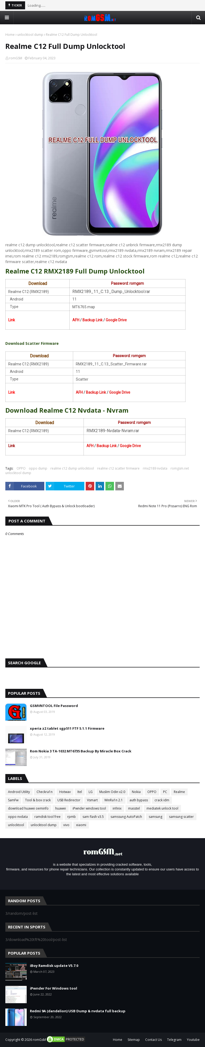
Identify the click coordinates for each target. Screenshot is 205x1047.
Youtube (193, 1039)
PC (165, 792)
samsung (155, 816)
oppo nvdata (18, 816)
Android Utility (19, 792)
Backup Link (92, 320)
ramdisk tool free (47, 816)
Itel (79, 792)
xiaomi (81, 825)
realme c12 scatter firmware (118, 468)
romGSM (15, 58)
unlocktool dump (30, 34)
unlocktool (16, 825)
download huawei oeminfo (28, 808)
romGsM (39, 1039)
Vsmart (92, 800)
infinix (117, 808)
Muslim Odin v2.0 (112, 792)
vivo (66, 825)
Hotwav (65, 792)
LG (91, 792)
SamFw (13, 800)
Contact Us (153, 1039)
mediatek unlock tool (162, 808)
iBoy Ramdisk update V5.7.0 (54, 965)
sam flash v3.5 (93, 816)
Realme (179, 792)
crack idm (162, 800)
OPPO (21, 468)
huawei (60, 808)
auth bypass (138, 800)
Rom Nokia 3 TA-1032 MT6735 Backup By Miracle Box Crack (80, 751)
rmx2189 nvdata (155, 468)
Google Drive (116, 320)
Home (10, 34)
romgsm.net (180, 468)
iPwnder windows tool (89, 808)
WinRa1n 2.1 (113, 800)
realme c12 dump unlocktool (72, 468)
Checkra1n (45, 792)
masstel (134, 808)
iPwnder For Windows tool (53, 988)
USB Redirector (68, 800)
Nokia (136, 792)
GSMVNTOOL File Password (54, 705)
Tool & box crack (38, 800)
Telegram (174, 1039)
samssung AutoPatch (126, 816)
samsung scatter (181, 816)
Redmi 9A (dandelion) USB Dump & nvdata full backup (77, 1011)
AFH (75, 320)
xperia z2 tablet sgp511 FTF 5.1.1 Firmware (67, 728)
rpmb (71, 816)
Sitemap (134, 1039)
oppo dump (38, 468)
